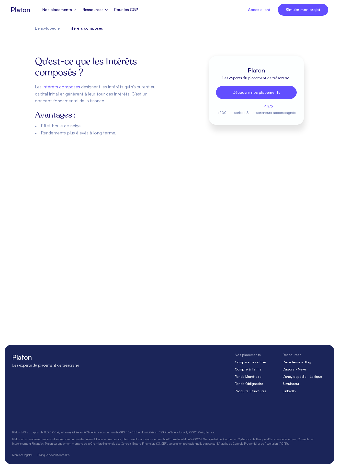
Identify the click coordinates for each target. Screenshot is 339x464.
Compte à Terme (248, 369)
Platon (20, 9)
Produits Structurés (250, 391)
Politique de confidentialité (53, 454)
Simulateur (291, 383)
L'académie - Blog (297, 362)
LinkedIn (289, 391)
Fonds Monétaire (248, 376)
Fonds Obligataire (249, 383)
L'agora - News (295, 369)
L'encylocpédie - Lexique (302, 376)
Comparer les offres (251, 362)
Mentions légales (22, 454)
